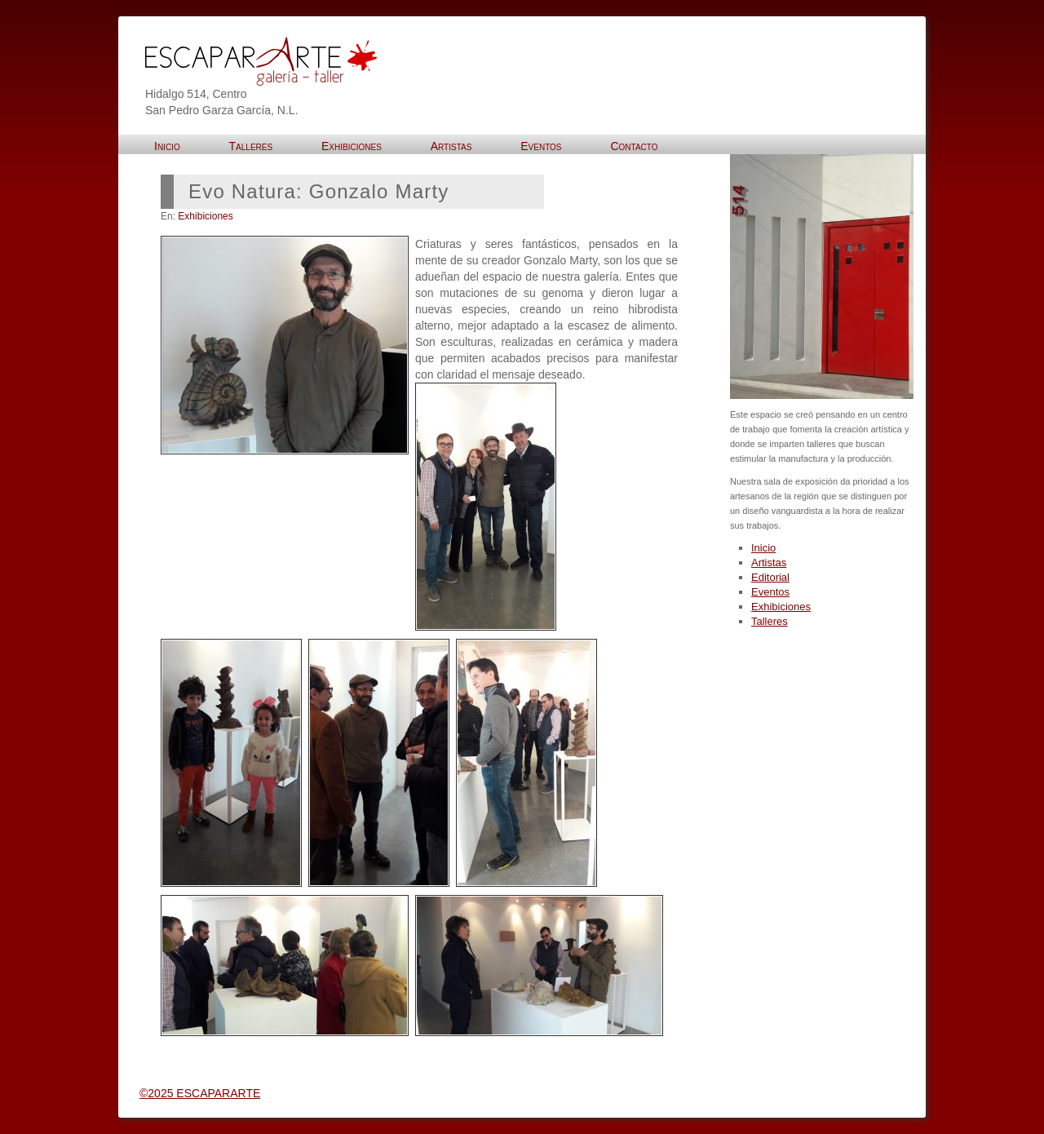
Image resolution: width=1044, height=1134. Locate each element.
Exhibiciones (205, 216)
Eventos (770, 592)
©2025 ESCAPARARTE (199, 1093)
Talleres (769, 621)
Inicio (763, 548)
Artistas (768, 562)
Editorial (770, 577)
